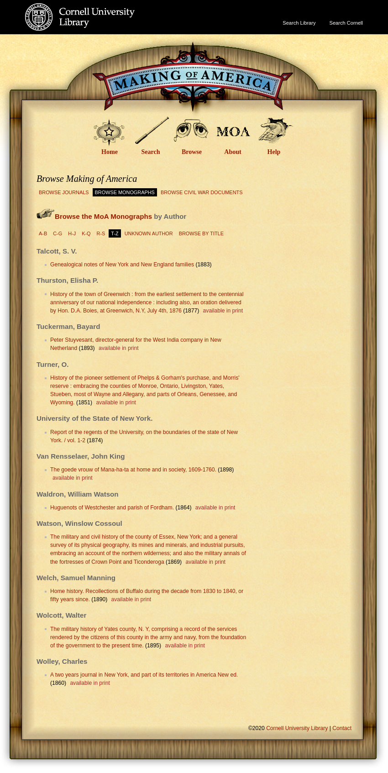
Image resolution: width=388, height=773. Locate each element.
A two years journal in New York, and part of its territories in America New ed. (144, 675)
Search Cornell (346, 23)
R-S (101, 233)
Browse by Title (201, 233)
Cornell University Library (98, 25)
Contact (341, 728)
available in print (223, 310)
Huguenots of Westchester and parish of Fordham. (112, 507)
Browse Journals (64, 192)
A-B (43, 233)
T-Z (114, 233)
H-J (72, 233)
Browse (192, 151)
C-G (57, 233)
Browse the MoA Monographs (103, 216)
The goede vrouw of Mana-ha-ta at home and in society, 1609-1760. (133, 469)
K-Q (86, 233)
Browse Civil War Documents (202, 192)
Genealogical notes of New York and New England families (122, 264)
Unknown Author (149, 233)
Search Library (299, 23)
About (232, 151)
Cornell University (98, 8)
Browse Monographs (125, 192)
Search (151, 151)
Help (274, 151)
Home (109, 151)
